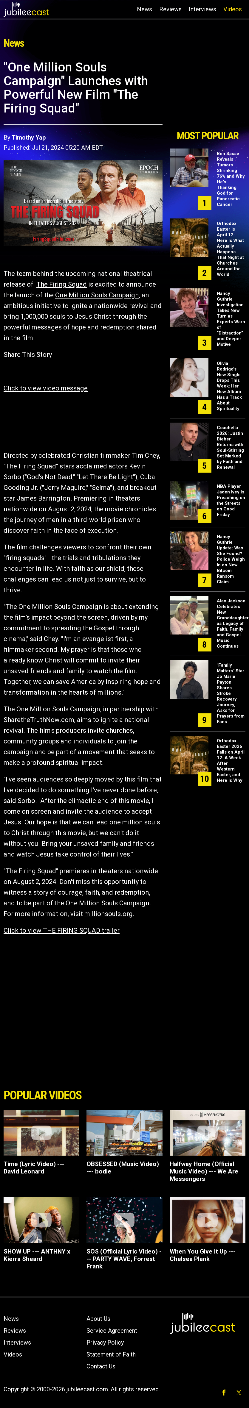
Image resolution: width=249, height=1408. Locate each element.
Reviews (170, 9)
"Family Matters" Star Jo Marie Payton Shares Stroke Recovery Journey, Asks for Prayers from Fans (231, 693)
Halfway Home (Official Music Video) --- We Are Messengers (204, 1171)
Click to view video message (46, 388)
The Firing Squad (61, 284)
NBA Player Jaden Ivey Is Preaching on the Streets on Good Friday (231, 500)
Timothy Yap (29, 137)
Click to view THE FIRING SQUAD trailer (62, 930)
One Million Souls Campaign (97, 295)
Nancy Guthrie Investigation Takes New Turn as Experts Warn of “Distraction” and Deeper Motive (231, 319)
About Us (98, 1318)
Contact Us (100, 1366)
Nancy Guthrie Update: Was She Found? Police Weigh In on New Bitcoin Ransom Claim (231, 559)
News (144, 9)
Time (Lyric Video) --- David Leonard (34, 1167)
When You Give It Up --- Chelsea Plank (203, 1255)
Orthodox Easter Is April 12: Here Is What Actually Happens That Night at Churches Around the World (230, 249)
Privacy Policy (105, 1342)
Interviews (202, 9)
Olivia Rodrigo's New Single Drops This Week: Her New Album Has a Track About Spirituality (229, 386)
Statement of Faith (111, 1354)
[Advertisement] (207, 93)
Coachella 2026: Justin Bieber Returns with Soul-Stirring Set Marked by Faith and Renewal (230, 447)
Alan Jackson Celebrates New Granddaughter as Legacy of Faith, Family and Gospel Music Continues (233, 623)
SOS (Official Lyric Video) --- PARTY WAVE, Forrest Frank (124, 1259)
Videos (232, 9)
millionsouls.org (108, 914)
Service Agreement (111, 1330)
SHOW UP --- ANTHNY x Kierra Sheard (37, 1255)
